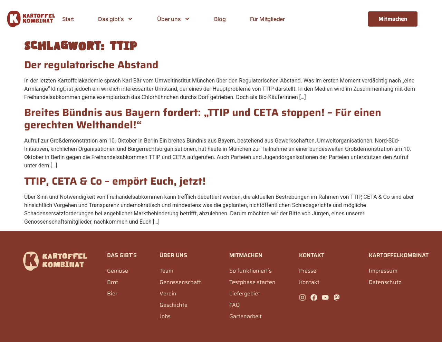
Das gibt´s (115, 19)
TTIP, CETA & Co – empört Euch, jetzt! (115, 181)
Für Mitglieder (267, 19)
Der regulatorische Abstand (91, 65)
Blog (220, 19)
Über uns (173, 19)
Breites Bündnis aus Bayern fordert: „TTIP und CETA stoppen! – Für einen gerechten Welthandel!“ (202, 118)
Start (68, 19)
